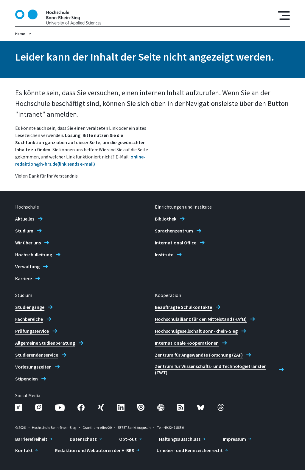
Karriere (23, 278)
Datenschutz (83, 439)
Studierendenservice (36, 355)
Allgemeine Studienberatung (45, 343)
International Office (175, 243)
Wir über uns (28, 243)
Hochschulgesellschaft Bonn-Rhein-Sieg (196, 331)
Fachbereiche (29, 319)
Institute (164, 255)
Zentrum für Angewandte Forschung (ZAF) (199, 355)
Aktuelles (24, 219)
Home (20, 33)
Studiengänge (29, 307)
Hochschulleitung (33, 255)
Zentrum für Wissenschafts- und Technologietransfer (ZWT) (210, 369)
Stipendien (26, 379)
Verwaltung (27, 266)
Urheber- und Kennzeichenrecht (190, 450)
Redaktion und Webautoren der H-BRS (94, 450)
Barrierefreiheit (31, 439)
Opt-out (128, 439)
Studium (24, 231)
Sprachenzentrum (174, 231)
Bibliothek (165, 219)
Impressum (234, 439)
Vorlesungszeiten (33, 367)
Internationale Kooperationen (187, 343)
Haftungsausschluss (179, 439)
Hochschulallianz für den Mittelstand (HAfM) (201, 319)
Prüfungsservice (32, 331)
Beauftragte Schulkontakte (183, 307)
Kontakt (24, 450)
